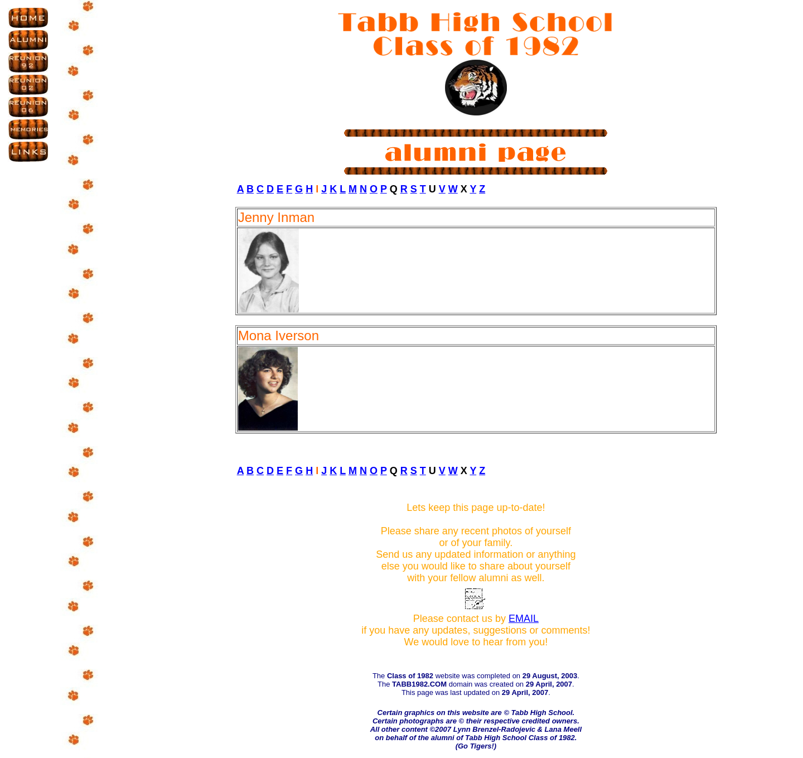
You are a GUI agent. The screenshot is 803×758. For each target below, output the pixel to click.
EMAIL (524, 618)
